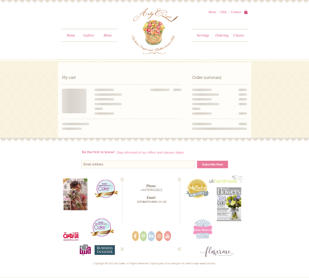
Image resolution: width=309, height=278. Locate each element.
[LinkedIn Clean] (151, 236)
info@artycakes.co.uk (151, 201)
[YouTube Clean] (167, 236)
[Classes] (238, 35)
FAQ (223, 12)
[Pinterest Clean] (143, 236)
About (212, 12)
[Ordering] (222, 35)
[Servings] (203, 35)
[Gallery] (89, 35)
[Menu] (108, 35)
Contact (236, 12)
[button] (246, 11)
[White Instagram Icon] (159, 236)
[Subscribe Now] (212, 164)
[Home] (71, 35)
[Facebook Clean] (135, 236)
